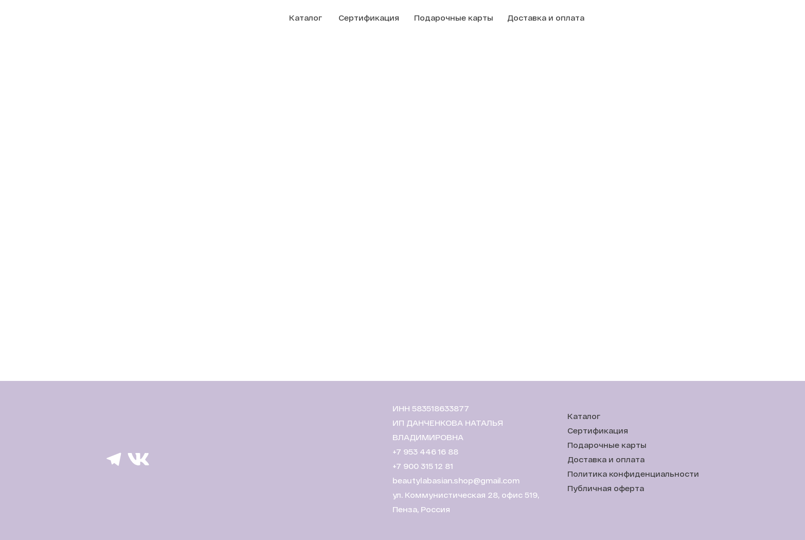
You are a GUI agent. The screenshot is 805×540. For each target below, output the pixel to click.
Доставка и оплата (545, 17)
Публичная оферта (605, 488)
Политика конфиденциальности (633, 473)
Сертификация (368, 17)
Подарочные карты (453, 17)
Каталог (305, 17)
